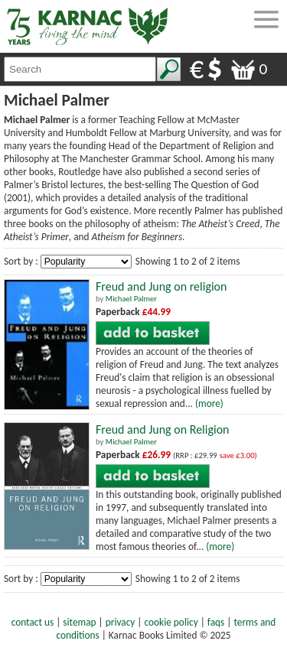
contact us (32, 622)
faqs (215, 622)
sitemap (79, 622)
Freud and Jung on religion (161, 286)
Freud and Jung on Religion (162, 429)
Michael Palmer (131, 299)
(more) (209, 403)
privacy (120, 622)
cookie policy (171, 622)
